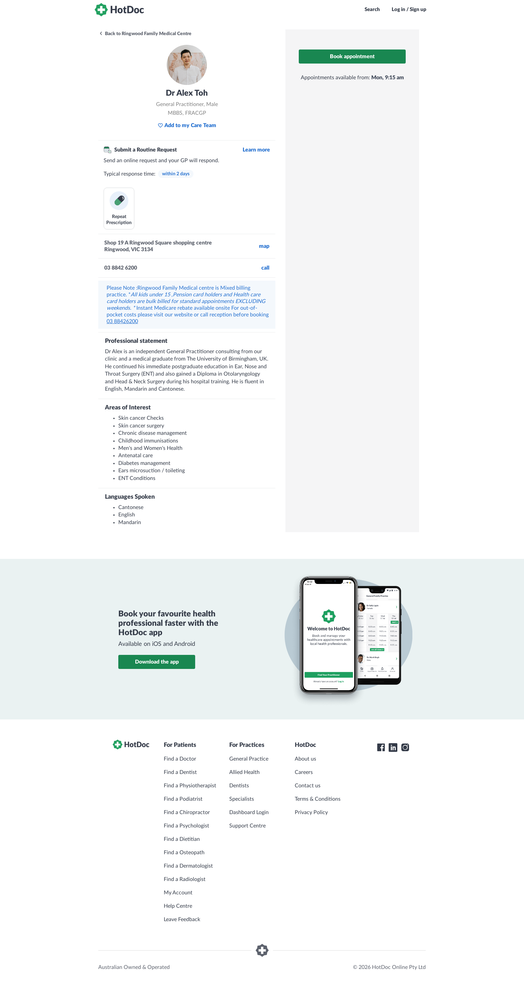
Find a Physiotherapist (190, 785)
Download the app (157, 662)
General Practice (248, 759)
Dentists (239, 785)
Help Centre (178, 906)
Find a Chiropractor (187, 812)
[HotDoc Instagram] (405, 747)
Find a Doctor (180, 759)
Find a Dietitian (182, 839)
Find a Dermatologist (188, 866)
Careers (304, 772)
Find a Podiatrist (183, 799)
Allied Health (244, 772)
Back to (145, 33)
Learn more (256, 150)
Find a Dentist (180, 772)
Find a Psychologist (186, 825)
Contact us (307, 785)
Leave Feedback (182, 919)
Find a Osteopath (184, 852)
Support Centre (247, 825)
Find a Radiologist (185, 879)
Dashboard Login (249, 812)
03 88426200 (122, 321)
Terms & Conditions (318, 799)
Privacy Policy (311, 812)
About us (305, 759)
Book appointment (352, 56)
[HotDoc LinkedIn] (393, 747)
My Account (178, 892)
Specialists (241, 799)
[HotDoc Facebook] (381, 747)
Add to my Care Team (187, 125)
